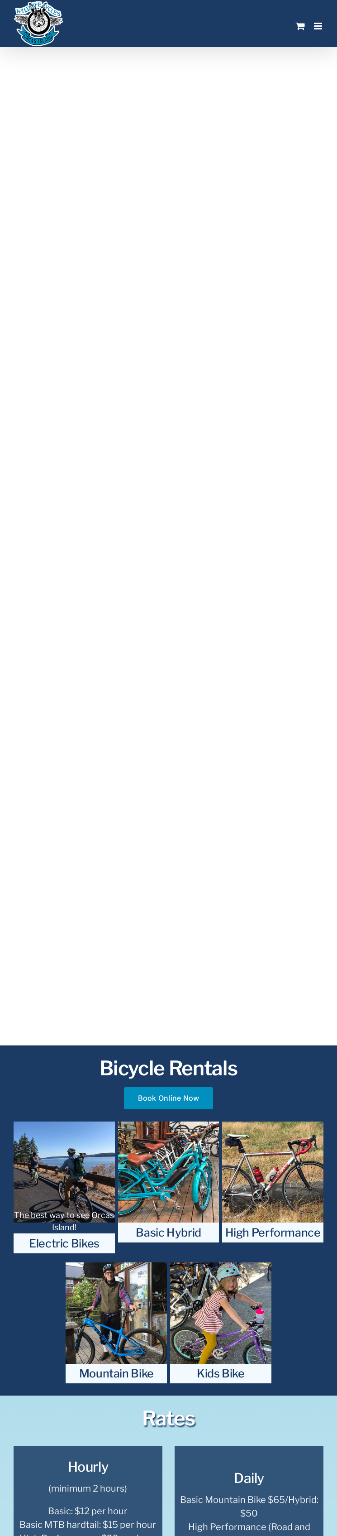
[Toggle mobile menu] (318, 26)
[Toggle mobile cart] (300, 26)
